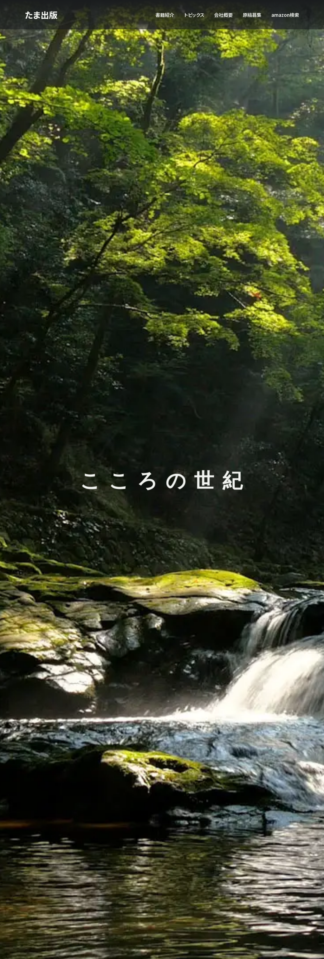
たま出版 (42, 14)
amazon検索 (285, 14)
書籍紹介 (164, 14)
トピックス (194, 14)
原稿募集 (252, 14)
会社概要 (223, 14)
